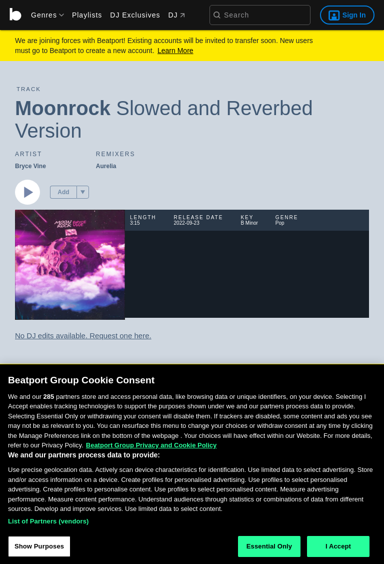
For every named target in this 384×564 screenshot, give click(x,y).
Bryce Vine (30, 166)
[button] (82, 192)
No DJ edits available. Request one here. (83, 335)
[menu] (44, 15)
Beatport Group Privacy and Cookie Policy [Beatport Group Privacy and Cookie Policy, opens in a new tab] (151, 447)
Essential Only (269, 548)
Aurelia (106, 166)
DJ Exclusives (135, 15)
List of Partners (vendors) (48, 523)
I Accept (338, 548)
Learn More (176, 51)
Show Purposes (39, 548)
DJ (176, 15)
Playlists (87, 15)
